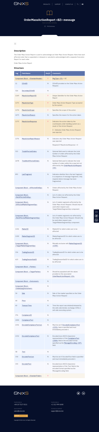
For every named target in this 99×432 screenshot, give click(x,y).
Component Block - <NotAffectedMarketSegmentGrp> (27, 217)
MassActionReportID (29, 96)
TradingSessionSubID (29, 259)
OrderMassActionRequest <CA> (63, 276)
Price (24, 301)
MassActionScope (28, 110)
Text (23, 352)
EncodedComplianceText (30, 336)
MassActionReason (28, 115)
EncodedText (26, 364)
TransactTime (27, 305)
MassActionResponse (29, 121)
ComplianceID (27, 315)
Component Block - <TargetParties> (28, 272)
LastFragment (27, 174)
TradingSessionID (28, 252)
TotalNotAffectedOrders (30, 161)
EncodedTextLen (28, 357)
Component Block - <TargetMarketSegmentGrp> (25, 244)
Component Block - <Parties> (25, 267)
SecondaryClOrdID (28, 91)
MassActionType (27, 103)
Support (17, 415)
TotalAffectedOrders (29, 151)
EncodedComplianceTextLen (32, 325)
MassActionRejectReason (31, 139)
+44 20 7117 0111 (20, 404)
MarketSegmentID (28, 236)
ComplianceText (27, 320)
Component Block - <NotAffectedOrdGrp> (23, 196)
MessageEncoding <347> (73, 343)
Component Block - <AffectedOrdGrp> (28, 188)
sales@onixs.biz (19, 411)
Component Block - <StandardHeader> (28, 78)
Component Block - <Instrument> (27, 281)
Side (23, 293)
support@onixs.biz (57, 411)
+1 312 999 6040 (57, 404)
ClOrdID (24, 83)
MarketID (25, 229)
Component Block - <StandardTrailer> (28, 376)
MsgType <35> (57, 78)
